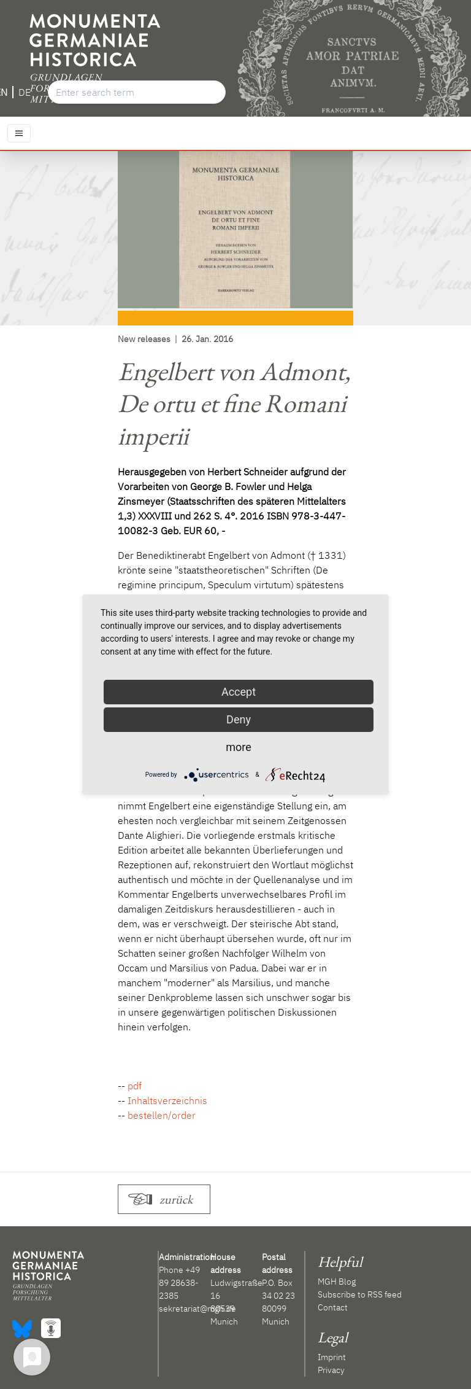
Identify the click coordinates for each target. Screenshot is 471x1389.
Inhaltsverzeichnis (167, 1100)
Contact (333, 1307)
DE (24, 92)
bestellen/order (162, 1115)
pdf (135, 1086)
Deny (238, 719)
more (238, 747)
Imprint (332, 1357)
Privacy (331, 1369)
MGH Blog (337, 1281)
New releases (144, 338)
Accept (238, 691)
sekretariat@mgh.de (197, 1308)
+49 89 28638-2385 (179, 1282)
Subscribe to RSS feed (360, 1294)
